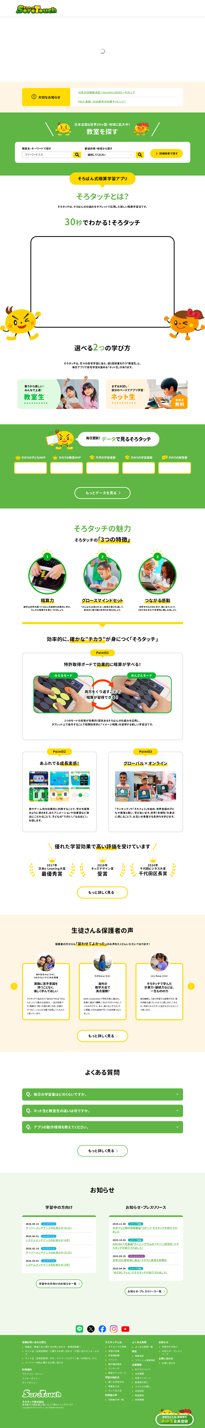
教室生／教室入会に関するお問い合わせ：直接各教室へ (53, 1346)
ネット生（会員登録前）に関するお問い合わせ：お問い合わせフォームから (62, 1352)
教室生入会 (113, 1386)
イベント (112, 1359)
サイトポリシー (30, 1382)
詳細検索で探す (168, 153)
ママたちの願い (143, 1386)
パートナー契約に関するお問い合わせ (44, 1362)
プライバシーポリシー (33, 1373)
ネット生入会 (115, 1390)
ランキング (113, 1368)
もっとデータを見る (101, 492)
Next (194, 986)
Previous (17, 986)
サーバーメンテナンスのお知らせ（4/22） (49, 1228)
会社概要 (139, 1373)
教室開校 (139, 1395)
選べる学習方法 (116, 1381)
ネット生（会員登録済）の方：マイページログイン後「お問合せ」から (61, 1358)
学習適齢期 (113, 1355)
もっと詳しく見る (101, 892)
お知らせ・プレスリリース (172, 1352)
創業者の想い (141, 1382)
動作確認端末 (115, 1364)
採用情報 (139, 1399)
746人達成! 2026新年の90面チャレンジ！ (102, 101)
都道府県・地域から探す (98, 148)
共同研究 (139, 1391)
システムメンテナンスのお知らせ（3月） (48, 1265)
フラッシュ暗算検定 (145, 1360)
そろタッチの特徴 (117, 1346)
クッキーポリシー (31, 1378)
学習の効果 (113, 1351)
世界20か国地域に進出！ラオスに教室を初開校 (140, 1260)
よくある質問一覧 (144, 1346)
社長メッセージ (143, 1377)
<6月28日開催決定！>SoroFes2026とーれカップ (106, 92)
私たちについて (143, 1369)
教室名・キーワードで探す (36, 148)
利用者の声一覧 (116, 1399)
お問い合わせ (168, 1363)
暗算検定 (139, 1355)
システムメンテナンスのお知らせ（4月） (48, 1240)
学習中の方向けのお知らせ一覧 (58, 1284)
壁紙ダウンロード (117, 1372)
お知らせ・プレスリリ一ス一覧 (145, 1291)
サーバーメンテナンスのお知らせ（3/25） (49, 1252)
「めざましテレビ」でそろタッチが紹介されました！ (140, 1272)
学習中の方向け (170, 1346)
